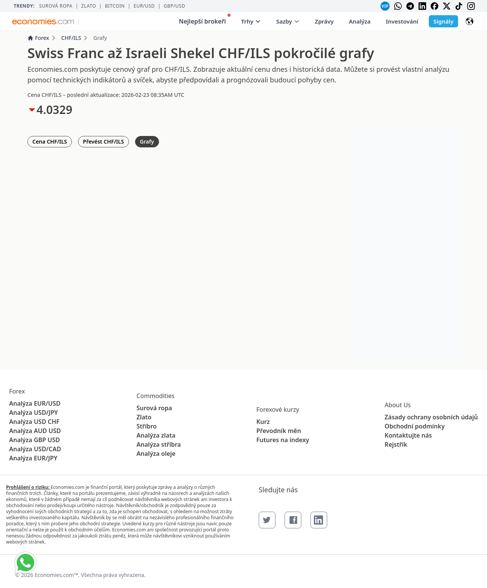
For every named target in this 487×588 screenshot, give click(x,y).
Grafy (147, 141)
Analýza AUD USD (35, 431)
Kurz (263, 421)
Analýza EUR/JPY (33, 458)
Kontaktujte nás (408, 435)
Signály (443, 21)
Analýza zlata (156, 435)
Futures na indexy (282, 440)
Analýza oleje (156, 453)
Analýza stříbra (159, 444)
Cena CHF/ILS (49, 141)
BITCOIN (115, 6)
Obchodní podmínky (415, 426)
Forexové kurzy (277, 409)
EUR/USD (144, 6)
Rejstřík (396, 444)
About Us (398, 405)
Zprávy (324, 21)
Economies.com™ (56, 575)
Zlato (88, 6)
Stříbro (147, 426)
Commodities (156, 396)
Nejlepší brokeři (205, 19)
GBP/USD (174, 6)
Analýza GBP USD (34, 440)
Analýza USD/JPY (33, 412)
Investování (402, 21)
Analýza (360, 21)
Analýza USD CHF (34, 421)
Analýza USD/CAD (35, 449)
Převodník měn (278, 431)
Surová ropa (55, 6)
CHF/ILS (71, 37)
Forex (38, 37)
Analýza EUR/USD (34, 403)
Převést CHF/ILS (103, 141)
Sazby (288, 21)
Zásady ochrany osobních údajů (431, 417)
